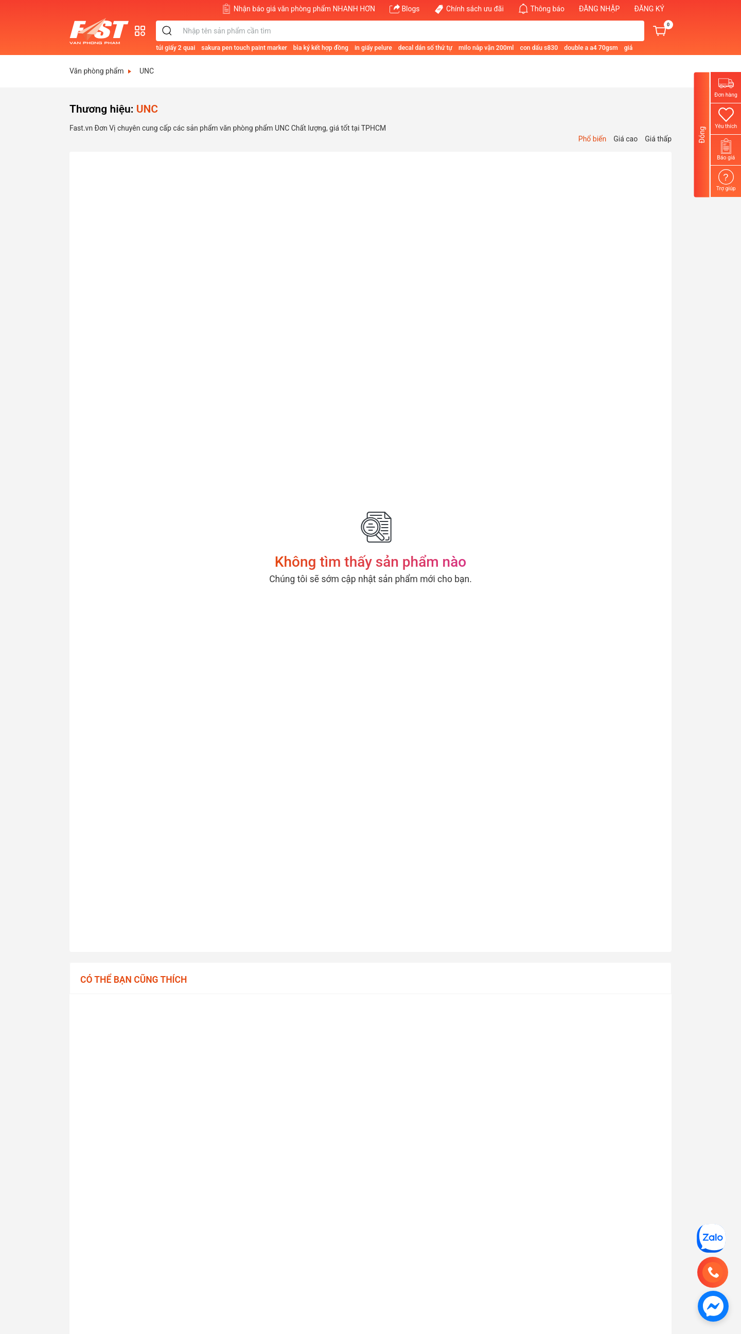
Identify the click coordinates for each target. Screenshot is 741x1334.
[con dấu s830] (576, 47)
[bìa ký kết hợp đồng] (357, 47)
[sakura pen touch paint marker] (281, 47)
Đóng (702, 134)
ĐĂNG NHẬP (599, 9)
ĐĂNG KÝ (649, 9)
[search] (204, 31)
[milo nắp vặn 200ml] (523, 47)
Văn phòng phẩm (100, 71)
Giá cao (625, 139)
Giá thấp (658, 139)
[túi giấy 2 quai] (212, 47)
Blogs (405, 9)
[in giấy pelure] (410, 47)
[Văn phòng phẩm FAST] (101, 31)
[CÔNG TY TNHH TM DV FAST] (711, 1238)
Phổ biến (592, 139)
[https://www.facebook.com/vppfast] (713, 1306)
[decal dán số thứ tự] (462, 47)
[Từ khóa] (431, 31)
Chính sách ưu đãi (469, 9)
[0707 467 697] (712, 1272)
